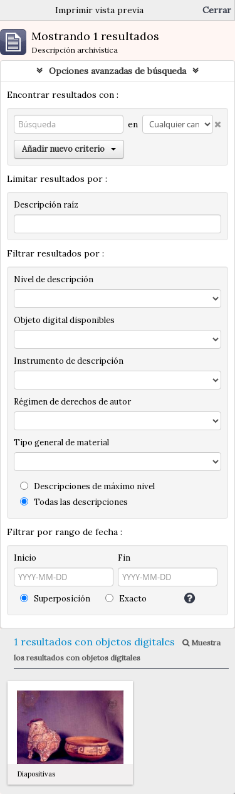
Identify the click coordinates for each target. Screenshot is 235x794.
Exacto (126, 598)
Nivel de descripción (53, 279)
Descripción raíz (46, 204)
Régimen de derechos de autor (72, 401)
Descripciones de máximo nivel (87, 486)
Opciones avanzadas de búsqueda (117, 71)
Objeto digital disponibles (64, 320)
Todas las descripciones (74, 502)
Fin (124, 558)
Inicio (25, 558)
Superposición (55, 598)
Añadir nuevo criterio (69, 149)
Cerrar (216, 10)
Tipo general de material (61, 442)
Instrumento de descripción (68, 361)
